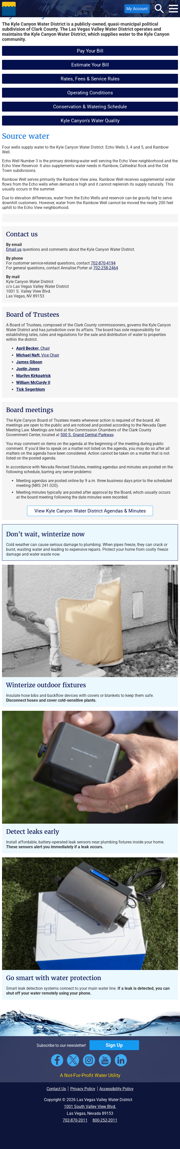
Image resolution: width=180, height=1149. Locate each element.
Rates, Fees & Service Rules (90, 79)
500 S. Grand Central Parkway (87, 434)
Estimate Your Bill (90, 65)
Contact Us (56, 1088)
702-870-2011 (75, 1120)
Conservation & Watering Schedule (90, 107)
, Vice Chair (37, 355)
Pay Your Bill (90, 51)
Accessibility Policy (116, 1088)
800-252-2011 (105, 1120)
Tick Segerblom (30, 389)
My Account (136, 9)
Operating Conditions (90, 93)
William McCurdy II (33, 382)
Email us (13, 249)
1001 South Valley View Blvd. (90, 1106)
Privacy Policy (82, 1088)
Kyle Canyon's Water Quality (90, 120)
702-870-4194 (103, 263)
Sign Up (114, 1045)
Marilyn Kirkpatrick (33, 375)
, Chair (33, 348)
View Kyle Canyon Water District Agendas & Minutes (90, 511)
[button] (9, 8)
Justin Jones (27, 368)
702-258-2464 (105, 268)
